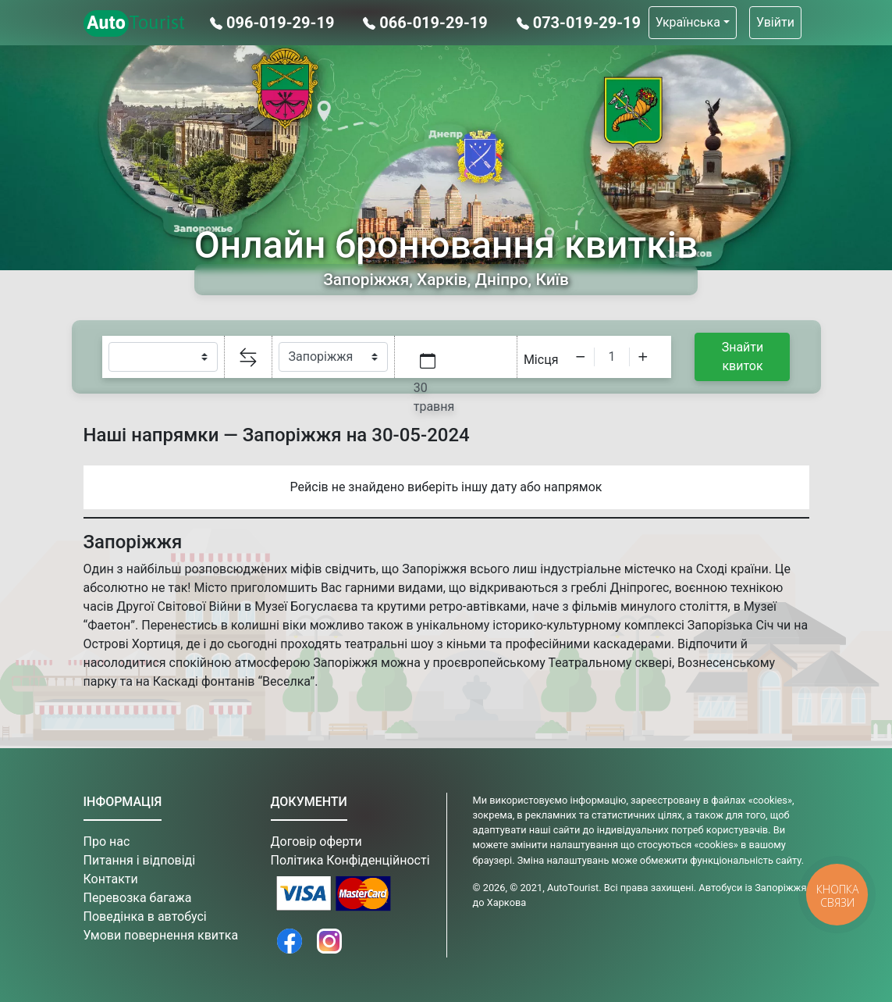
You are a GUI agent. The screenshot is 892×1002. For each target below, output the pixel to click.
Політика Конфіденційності (350, 860)
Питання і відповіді (140, 860)
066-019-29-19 (427, 22)
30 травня (434, 397)
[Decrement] (580, 357)
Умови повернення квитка (161, 935)
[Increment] (643, 357)
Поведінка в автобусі (145, 916)
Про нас (107, 841)
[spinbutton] (612, 357)
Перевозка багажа (138, 897)
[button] (692, 22)
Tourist (135, 23)
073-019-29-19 (579, 22)
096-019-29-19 (274, 22)
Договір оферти (316, 841)
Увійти (775, 22)
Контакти (111, 879)
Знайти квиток (743, 356)
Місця (541, 359)
